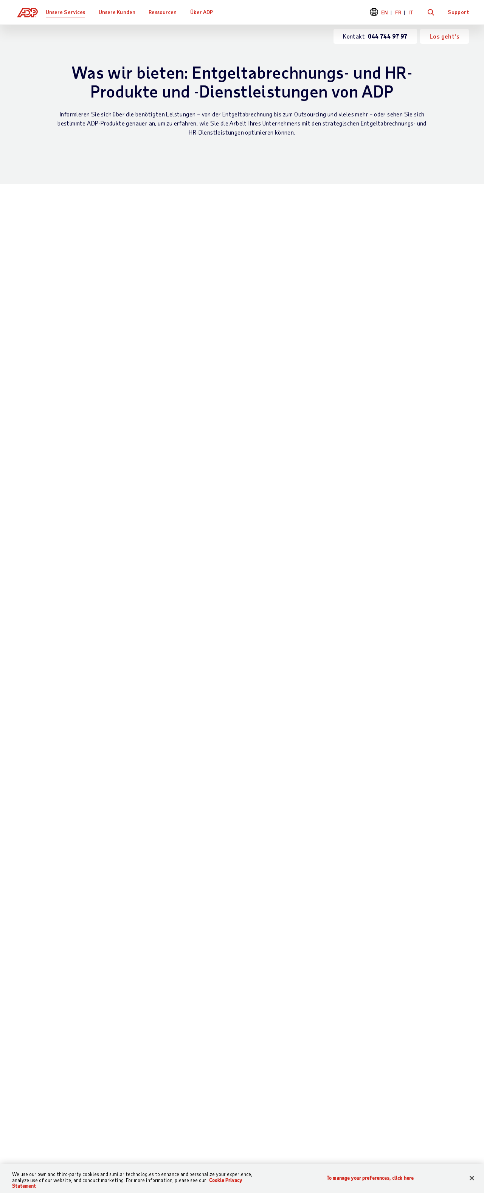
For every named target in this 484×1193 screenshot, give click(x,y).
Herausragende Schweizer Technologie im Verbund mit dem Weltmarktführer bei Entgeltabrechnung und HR (74, 352)
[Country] (56, 1131)
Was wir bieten (158, 989)
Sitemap (147, 1130)
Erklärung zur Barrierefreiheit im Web (293, 1130)
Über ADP (205, 12)
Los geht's (444, 36)
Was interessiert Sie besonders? (130, 666)
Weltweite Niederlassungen (52, 1150)
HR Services (40, 438)
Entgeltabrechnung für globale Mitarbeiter (77, 334)
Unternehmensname (114, 733)
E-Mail (256, 666)
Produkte (148, 1083)
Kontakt (27, 989)
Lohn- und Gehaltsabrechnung (76, 269)
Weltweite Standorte (407, 1015)
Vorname (100, 633)
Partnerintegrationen (221, 438)
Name (255, 633)
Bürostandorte (397, 1002)
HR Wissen (150, 1045)
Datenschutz (185, 1130)
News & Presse (397, 1041)
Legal (220, 1130)
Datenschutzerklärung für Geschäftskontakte (156, 909)
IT (410, 12)
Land (95, 766)
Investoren (392, 1054)
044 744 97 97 (272, 875)
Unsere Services (69, 12)
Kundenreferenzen (243, 989)
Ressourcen (166, 12)
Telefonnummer (267, 699)
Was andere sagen (321, 1002)
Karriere (389, 1028)
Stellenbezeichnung (114, 699)
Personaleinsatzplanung (212, 353)
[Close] (472, 1178)
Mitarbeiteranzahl (271, 733)
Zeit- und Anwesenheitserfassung (226, 275)
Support (458, 12)
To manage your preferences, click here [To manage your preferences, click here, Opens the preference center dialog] (370, 1178)
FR (398, 12)
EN (384, 12)
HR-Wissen (360, 269)
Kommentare (184, 799)
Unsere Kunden (120, 12)
